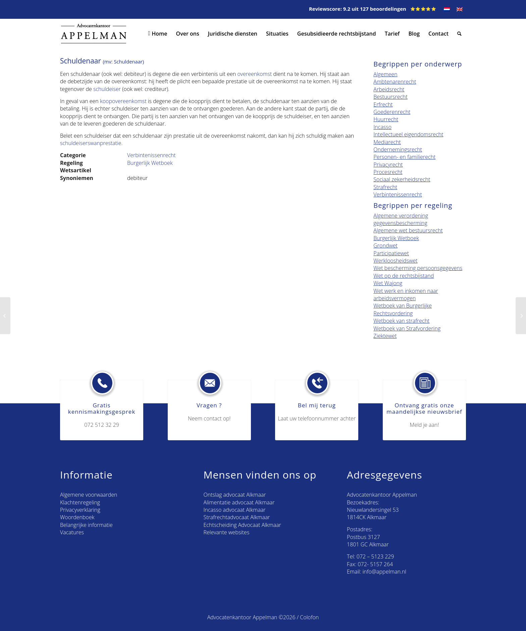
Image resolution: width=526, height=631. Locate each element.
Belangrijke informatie (86, 525)
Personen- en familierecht (404, 157)
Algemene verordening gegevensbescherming (400, 219)
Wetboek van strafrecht (401, 320)
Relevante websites (227, 532)
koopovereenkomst (123, 101)
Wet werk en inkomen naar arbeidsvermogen (405, 294)
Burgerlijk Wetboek (150, 163)
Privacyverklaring (80, 509)
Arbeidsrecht (388, 89)
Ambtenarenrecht (394, 81)
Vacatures (72, 532)
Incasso (382, 127)
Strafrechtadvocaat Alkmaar (237, 517)
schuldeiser (107, 89)
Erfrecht (382, 104)
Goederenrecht (391, 112)
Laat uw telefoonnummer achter (317, 418)
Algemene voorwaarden (88, 494)
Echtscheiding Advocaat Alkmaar (242, 525)
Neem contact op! (209, 418)
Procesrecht (387, 172)
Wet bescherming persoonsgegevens (417, 268)
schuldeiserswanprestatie (90, 143)
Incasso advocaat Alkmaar (235, 509)
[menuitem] (446, 9)
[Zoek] (459, 33)
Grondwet (385, 245)
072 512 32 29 (101, 425)
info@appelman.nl (384, 571)
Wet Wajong (387, 283)
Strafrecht (385, 187)
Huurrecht (385, 119)
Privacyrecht (388, 164)
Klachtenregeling (80, 502)
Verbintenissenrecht (151, 155)
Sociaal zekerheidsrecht (401, 179)
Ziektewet (385, 336)
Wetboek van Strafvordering (406, 328)
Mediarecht (387, 142)
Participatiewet (391, 253)
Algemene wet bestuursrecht (408, 230)
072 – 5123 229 (375, 556)
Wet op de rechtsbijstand (403, 275)
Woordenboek (77, 517)
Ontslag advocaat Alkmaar (235, 494)
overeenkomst (254, 74)
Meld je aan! (424, 425)
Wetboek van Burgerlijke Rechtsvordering (402, 309)
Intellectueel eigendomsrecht (408, 134)
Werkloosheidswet (395, 260)
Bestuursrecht (390, 96)
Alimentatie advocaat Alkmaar (239, 502)
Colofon (309, 617)
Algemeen (385, 74)
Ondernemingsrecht (397, 149)
